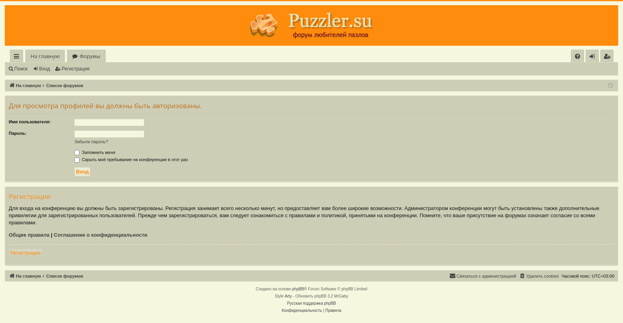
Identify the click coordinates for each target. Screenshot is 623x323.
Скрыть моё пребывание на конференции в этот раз (131, 159)
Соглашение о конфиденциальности (100, 235)
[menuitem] (577, 56)
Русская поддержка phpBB (311, 303)
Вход (44, 69)
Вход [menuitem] (593, 57)
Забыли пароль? (91, 141)
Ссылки (18, 57)
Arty (288, 296)
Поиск (20, 69)
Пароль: (18, 133)
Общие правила (29, 235)
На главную (45, 56)
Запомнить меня (94, 152)
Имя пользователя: (30, 121)
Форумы (89, 56)
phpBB (298, 289)
